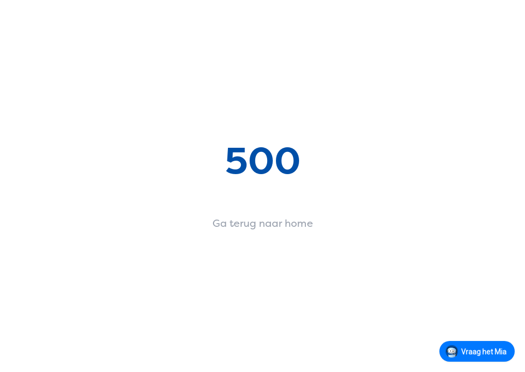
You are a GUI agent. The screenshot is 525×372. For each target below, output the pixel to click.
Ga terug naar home (262, 223)
